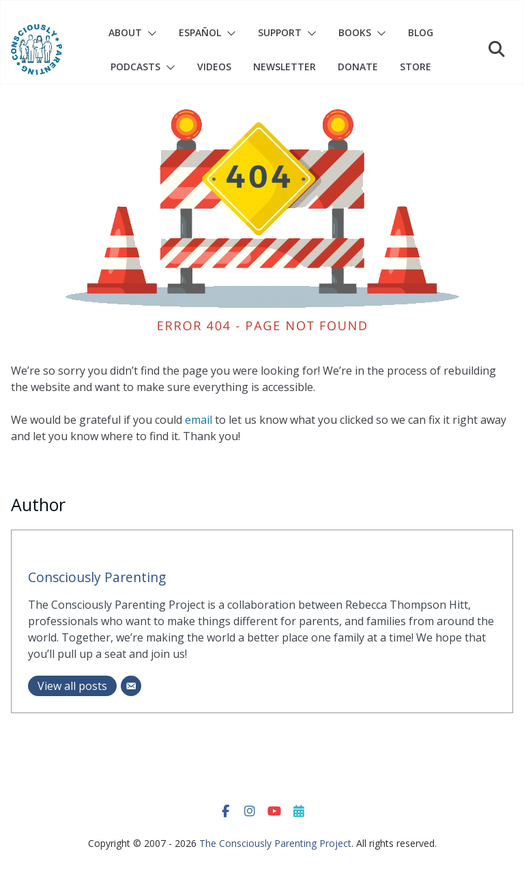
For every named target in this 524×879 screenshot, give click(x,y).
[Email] (131, 686)
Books (354, 32)
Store (415, 66)
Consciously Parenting (97, 577)
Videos (214, 66)
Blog (420, 32)
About (125, 32)
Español (200, 32)
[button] (149, 33)
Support (280, 32)
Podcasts (135, 66)
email (198, 419)
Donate (358, 66)
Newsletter (284, 66)
